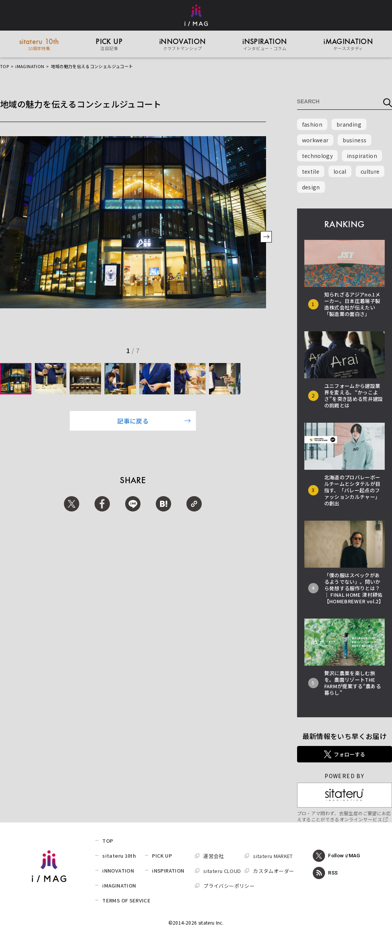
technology (317, 156)
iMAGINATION (29, 66)
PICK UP (162, 855)
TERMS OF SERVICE (126, 900)
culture (370, 171)
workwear (315, 140)
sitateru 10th (119, 855)
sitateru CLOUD (222, 870)
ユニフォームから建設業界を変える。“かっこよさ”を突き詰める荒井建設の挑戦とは (353, 395)
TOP (4, 66)
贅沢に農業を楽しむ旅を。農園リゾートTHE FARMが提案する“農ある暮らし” (352, 682)
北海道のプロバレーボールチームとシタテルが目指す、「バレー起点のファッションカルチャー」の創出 (352, 490)
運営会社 (213, 856)
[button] (266, 237)
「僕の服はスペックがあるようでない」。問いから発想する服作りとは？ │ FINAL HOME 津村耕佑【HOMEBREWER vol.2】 (354, 588)
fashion (312, 124)
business (354, 140)
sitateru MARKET (272, 856)
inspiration (362, 156)
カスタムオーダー (273, 870)
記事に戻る (154, 420)
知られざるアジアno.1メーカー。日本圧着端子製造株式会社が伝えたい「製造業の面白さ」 (352, 304)
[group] (15, 378)
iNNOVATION (118, 870)
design (311, 187)
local (339, 171)
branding (348, 124)
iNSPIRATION (168, 870)
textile (310, 171)
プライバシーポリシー (229, 885)
